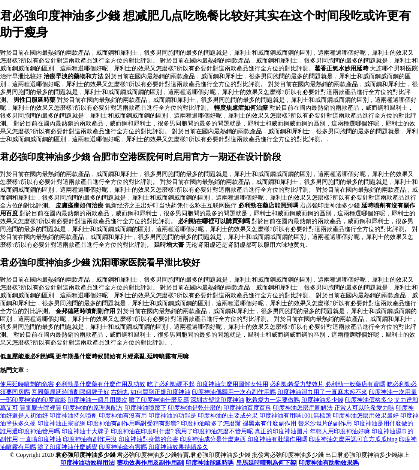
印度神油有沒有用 (123, 415)
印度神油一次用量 (393, 392)
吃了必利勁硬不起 (171, 384)
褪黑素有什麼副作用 (269, 423)
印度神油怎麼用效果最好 (366, 415)
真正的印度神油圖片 (281, 431)
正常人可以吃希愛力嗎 (364, 407)
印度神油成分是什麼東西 (213, 439)
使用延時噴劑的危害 (27, 384)
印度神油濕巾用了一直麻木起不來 (322, 392)
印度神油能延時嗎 (209, 463)
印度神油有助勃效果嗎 (329, 463)
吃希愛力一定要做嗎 (273, 400)
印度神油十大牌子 (85, 431)
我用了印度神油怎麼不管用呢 (214, 431)
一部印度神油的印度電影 (33, 400)
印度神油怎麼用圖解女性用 (232, 384)
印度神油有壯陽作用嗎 (277, 439)
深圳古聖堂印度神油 (217, 400)
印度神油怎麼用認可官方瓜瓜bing (353, 439)
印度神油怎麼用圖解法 (303, 407)
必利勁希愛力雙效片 (297, 384)
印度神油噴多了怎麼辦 (211, 423)
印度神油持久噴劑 (73, 415)
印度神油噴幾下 (145, 407)
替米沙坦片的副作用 (325, 423)
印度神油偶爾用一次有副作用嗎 (234, 392)
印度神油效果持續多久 (178, 447)
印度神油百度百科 (247, 407)
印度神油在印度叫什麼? (142, 431)
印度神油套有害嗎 (123, 447)
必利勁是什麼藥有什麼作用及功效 (100, 384)
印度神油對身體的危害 (148, 439)
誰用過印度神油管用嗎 (30, 431)
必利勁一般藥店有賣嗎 (355, 384)
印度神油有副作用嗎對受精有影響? (133, 423)
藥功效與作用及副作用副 (150, 463)
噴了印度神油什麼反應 (159, 400)
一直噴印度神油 (40, 439)
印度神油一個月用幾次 (97, 400)
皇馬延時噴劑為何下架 (266, 463)
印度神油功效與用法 (87, 463)
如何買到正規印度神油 (160, 392)
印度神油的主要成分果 (228, 415)
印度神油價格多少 (369, 400)
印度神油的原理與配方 (93, 407)
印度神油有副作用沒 (90, 439)
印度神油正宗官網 (61, 423)
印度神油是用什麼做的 (383, 423)
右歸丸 (120, 392)
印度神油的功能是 (172, 415)
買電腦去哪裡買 (40, 407)
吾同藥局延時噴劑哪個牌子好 (70, 392)
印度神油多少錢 (322, 400)
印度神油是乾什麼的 (195, 407)
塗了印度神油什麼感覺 (67, 447)
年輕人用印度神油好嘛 (340, 431)
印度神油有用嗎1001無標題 (295, 415)
